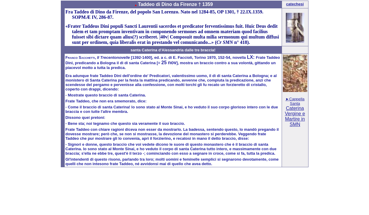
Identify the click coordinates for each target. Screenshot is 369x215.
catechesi (295, 4)
